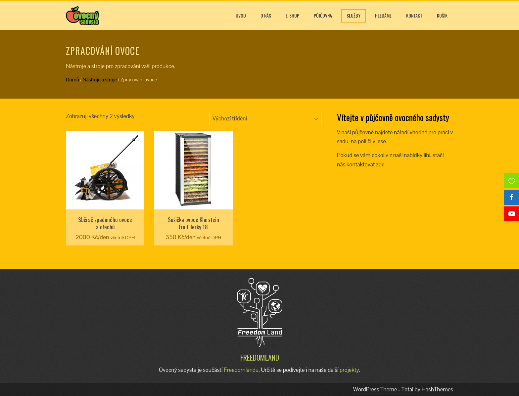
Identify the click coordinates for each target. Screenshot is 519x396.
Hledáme (383, 15)
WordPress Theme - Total (383, 389)
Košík (442, 15)
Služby (353, 15)
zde (380, 164)
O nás (265, 15)
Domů (72, 79)
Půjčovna (323, 15)
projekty (349, 370)
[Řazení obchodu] (265, 118)
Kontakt (414, 15)
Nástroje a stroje (100, 79)
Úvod (241, 15)
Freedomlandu (241, 370)
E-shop (292, 15)
